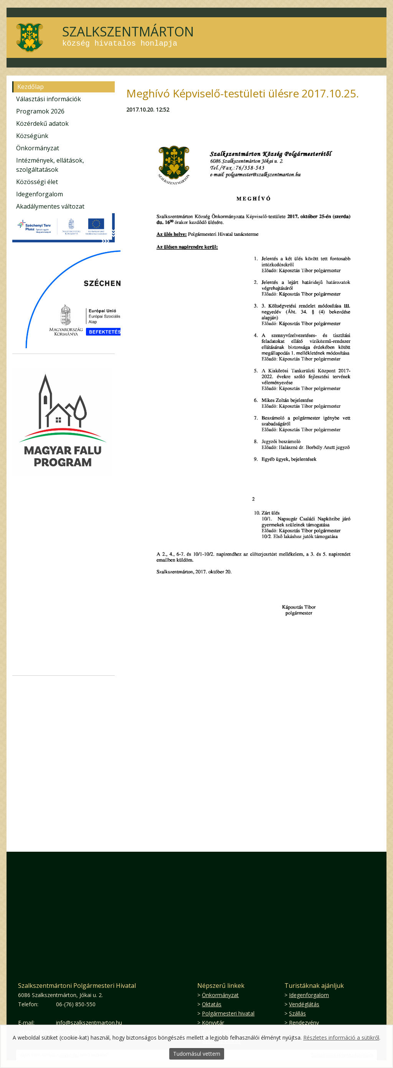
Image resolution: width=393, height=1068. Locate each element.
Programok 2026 (40, 111)
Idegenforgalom (39, 194)
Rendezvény (304, 1022)
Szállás (297, 1013)
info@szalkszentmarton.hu (89, 1022)
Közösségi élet (37, 182)
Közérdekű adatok (42, 123)
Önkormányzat (37, 148)
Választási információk (48, 99)
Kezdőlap (30, 86)
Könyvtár (213, 1022)
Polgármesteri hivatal (228, 1013)
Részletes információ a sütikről (341, 1037)
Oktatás (211, 1004)
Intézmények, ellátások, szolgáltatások (50, 165)
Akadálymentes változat (50, 206)
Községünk (32, 136)
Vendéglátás (304, 1004)
